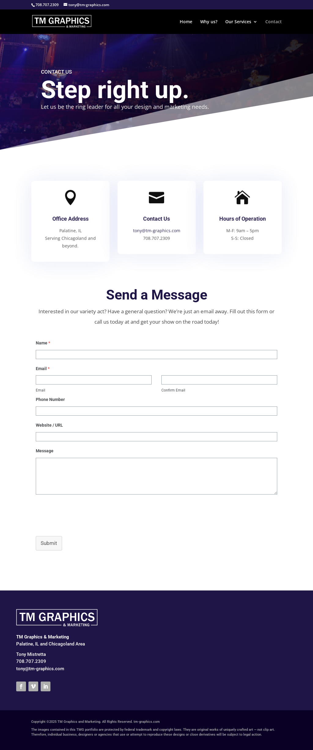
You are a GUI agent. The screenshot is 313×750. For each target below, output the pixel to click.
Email (40, 390)
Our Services (238, 22)
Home (186, 22)
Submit (49, 543)
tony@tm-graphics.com (156, 230)
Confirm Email (173, 390)
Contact (273, 22)
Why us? (208, 22)
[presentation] (77, 515)
